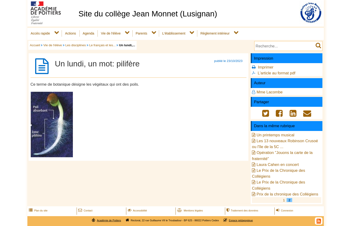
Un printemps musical (275, 135)
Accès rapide (40, 33)
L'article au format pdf (276, 73)
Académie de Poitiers (109, 220)
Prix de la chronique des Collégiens (287, 194)
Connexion (284, 210)
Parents (141, 33)
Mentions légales (189, 210)
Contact (85, 210)
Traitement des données (242, 210)
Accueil (35, 45)
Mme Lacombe (270, 92)
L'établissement (173, 33)
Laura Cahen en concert (278, 164)
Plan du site (38, 210)
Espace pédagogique (241, 220)
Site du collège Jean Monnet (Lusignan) (147, 13)
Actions (70, 33)
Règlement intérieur (215, 33)
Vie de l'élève (110, 33)
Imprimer (265, 67)
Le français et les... (102, 45)
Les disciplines (75, 45)
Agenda (88, 33)
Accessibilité (137, 210)
